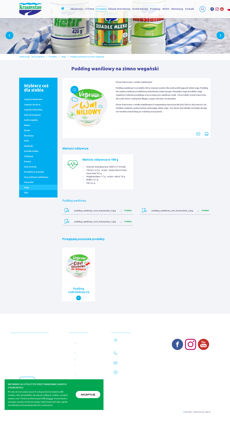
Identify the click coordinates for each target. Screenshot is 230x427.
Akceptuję (88, 394)
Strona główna (37, 57)
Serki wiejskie (31, 120)
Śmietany (29, 135)
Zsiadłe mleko (31, 151)
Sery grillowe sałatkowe (36, 177)
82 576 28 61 (127, 355)
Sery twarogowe (32, 115)
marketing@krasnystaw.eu (135, 365)
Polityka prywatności (29, 412)
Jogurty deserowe (33, 99)
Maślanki (28, 146)
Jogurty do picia (32, 104)
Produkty (53, 57)
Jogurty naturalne (33, 109)
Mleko (27, 125)
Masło (27, 130)
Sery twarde (30, 166)
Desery (27, 161)
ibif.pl (208, 412)
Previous (9, 35)
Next (220, 35)
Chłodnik (28, 156)
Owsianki (28, 182)
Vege (63, 57)
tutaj (50, 398)
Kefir (26, 140)
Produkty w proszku (34, 172)
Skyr (26, 192)
